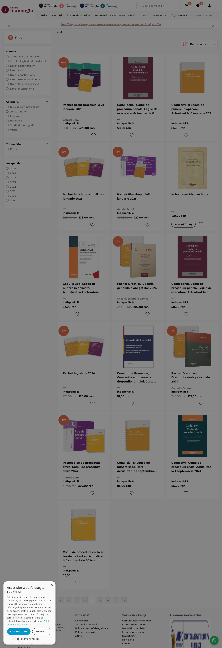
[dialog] (29, 613)
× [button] (51, 585)
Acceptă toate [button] (18, 631)
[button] (29, 639)
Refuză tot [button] (42, 631)
